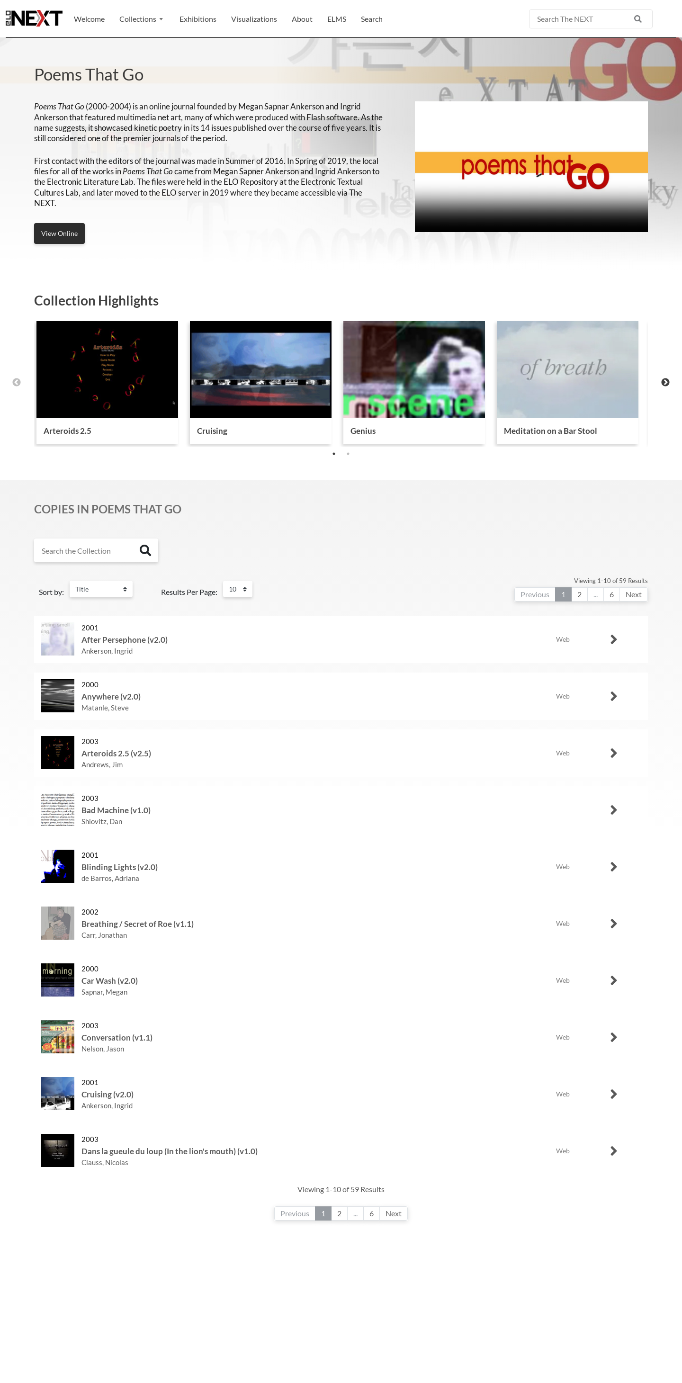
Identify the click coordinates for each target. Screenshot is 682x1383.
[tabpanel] (107, 382)
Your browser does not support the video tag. (531, 166)
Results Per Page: (189, 592)
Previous (16, 382)
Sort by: (51, 592)
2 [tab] (348, 453)
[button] (142, 19)
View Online (59, 233)
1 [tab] (334, 453)
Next (665, 382)
